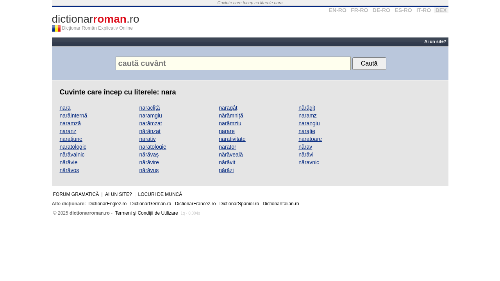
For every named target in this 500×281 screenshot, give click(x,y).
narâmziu (230, 123)
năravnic (308, 162)
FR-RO (359, 10)
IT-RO (423, 10)
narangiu (309, 123)
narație (306, 131)
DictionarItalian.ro (280, 203)
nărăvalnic (72, 154)
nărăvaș (149, 154)
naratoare (310, 139)
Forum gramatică (76, 194)
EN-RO (337, 10)
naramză (70, 123)
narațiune (71, 139)
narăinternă (74, 115)
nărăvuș (149, 170)
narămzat (150, 123)
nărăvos (69, 170)
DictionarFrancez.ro (195, 203)
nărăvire (149, 162)
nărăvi (305, 154)
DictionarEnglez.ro (107, 203)
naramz (307, 115)
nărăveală (231, 154)
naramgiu (150, 115)
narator (227, 147)
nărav (305, 147)
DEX (441, 10)
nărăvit (227, 162)
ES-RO (403, 10)
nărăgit (306, 108)
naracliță (149, 108)
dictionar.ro (95, 19)
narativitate (232, 139)
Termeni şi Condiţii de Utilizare (146, 213)
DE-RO (381, 10)
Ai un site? (435, 41)
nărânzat (149, 131)
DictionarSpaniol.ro (239, 203)
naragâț (228, 108)
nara (65, 108)
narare (226, 131)
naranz (68, 131)
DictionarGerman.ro (150, 203)
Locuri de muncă (160, 194)
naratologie (152, 147)
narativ (147, 139)
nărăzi (226, 170)
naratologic (73, 147)
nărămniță (231, 115)
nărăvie (69, 162)
